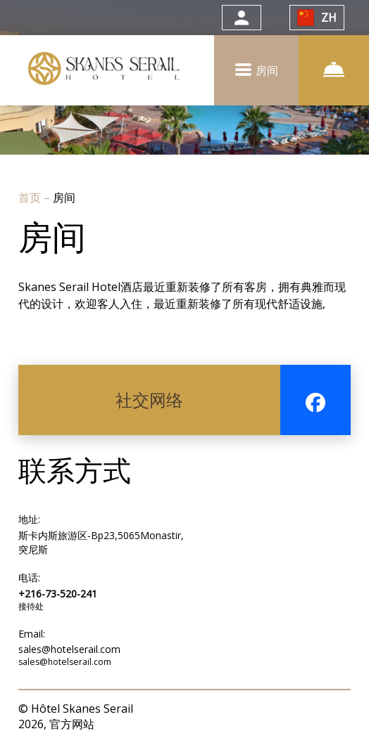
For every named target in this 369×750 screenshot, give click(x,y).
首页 (31, 197)
